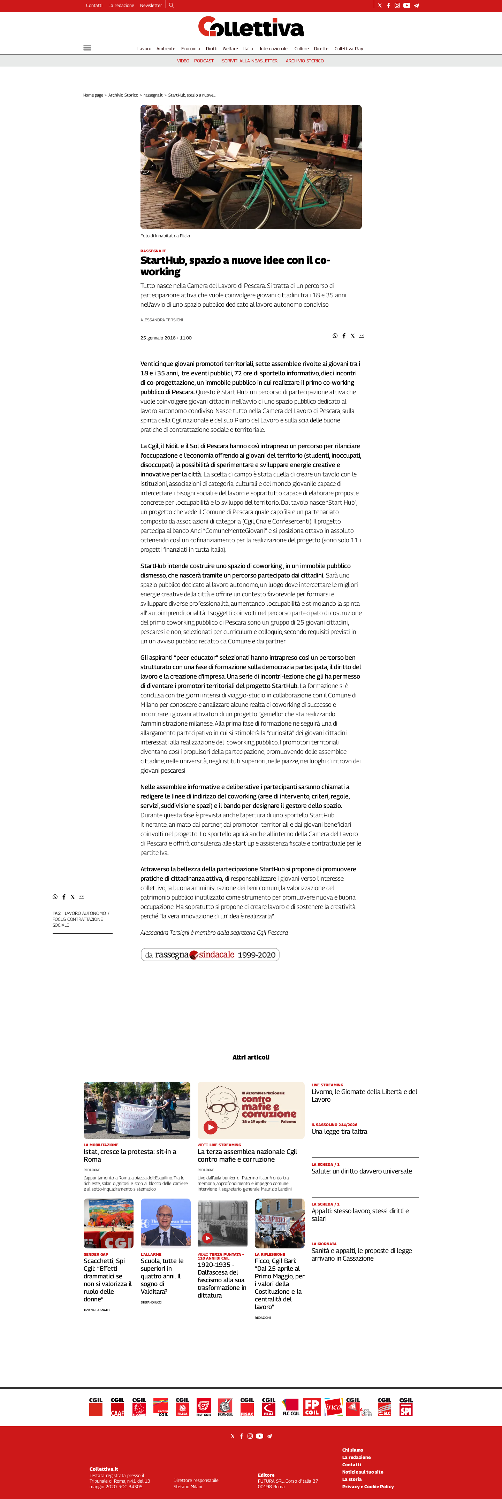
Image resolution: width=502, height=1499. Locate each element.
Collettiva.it (104, 1469)
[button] (335, 335)
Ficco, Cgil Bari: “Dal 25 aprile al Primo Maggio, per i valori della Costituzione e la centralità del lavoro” (280, 1283)
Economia (190, 48)
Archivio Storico (123, 95)
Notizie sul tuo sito (362, 1472)
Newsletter (151, 5)
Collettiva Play (349, 48)
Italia (248, 48)
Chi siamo (352, 1450)
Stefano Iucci (151, 1302)
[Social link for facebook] (388, 5)
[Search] (171, 6)
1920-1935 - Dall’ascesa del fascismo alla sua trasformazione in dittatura (222, 1280)
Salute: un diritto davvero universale (362, 1171)
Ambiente (166, 48)
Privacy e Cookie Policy (368, 1486)
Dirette (321, 48)
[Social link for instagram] (397, 5)
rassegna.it (153, 95)
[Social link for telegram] (416, 5)
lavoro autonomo (85, 913)
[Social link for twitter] (379, 5)
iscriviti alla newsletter (249, 60)
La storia (352, 1479)
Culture (302, 48)
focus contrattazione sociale (78, 922)
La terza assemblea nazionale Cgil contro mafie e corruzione (247, 1155)
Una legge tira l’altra (339, 1131)
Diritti (211, 48)
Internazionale (274, 48)
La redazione (121, 5)
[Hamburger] (87, 48)
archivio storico (305, 60)
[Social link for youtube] (406, 5)
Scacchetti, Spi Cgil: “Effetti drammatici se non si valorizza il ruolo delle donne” (108, 1280)
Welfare (230, 48)
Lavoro (144, 48)
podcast (203, 60)
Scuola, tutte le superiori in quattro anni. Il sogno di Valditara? (162, 1276)
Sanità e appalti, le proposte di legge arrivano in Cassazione (362, 1254)
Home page (93, 95)
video (183, 60)
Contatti (94, 5)
